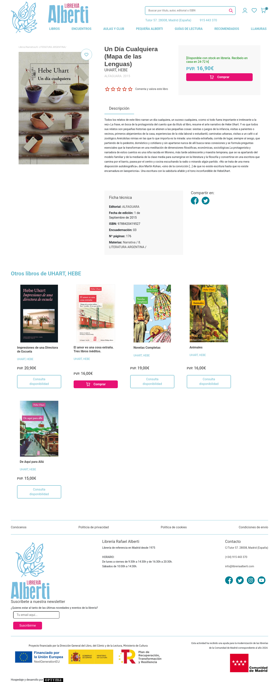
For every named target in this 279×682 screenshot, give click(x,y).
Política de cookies (174, 527)
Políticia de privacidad (93, 527)
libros (54, 29)
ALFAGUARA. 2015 (117, 76)
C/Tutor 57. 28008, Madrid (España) (246, 547)
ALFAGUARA (130, 207)
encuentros (81, 29)
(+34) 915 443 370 (236, 557)
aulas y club (113, 29)
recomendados (226, 29)
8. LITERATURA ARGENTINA (50, 47)
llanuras (259, 29)
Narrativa (30, 47)
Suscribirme (27, 625)
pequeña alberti (149, 29)
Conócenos (19, 527)
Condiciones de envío (253, 527)
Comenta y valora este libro (151, 89)
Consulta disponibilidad (39, 381)
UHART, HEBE (25, 359)
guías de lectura (189, 29)
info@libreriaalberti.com (239, 566)
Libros (22, 47)
